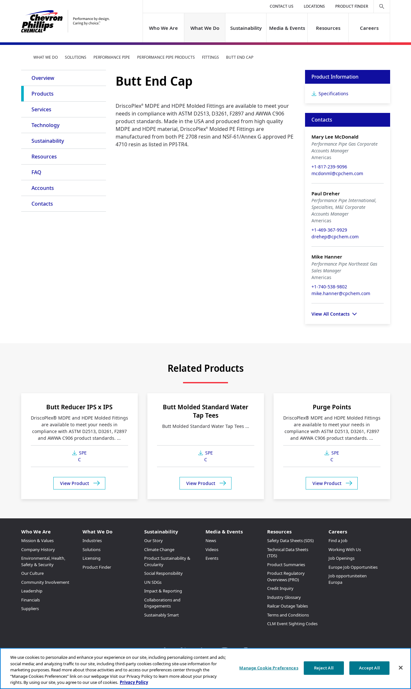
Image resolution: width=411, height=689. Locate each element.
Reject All (324, 668)
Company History (38, 549)
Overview (42, 77)
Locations (314, 6)
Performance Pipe (111, 57)
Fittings (210, 57)
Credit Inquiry (280, 588)
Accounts (42, 187)
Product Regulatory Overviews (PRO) (286, 576)
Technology (45, 125)
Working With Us (344, 549)
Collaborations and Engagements (162, 603)
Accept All (369, 668)
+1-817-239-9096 (329, 167)
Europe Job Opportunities (353, 567)
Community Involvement (45, 582)
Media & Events (287, 28)
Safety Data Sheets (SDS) (290, 540)
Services (41, 109)
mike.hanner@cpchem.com (340, 293)
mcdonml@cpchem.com (337, 173)
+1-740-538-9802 (329, 287)
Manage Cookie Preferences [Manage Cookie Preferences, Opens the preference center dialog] (268, 668)
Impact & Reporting (163, 591)
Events (212, 558)
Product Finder (351, 6)
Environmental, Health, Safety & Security (43, 561)
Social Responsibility (163, 573)
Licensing (92, 558)
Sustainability (245, 28)
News (211, 540)
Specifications (333, 93)
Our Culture (32, 573)
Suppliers (30, 608)
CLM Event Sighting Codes (292, 623)
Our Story (153, 540)
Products (42, 93)
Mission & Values (37, 540)
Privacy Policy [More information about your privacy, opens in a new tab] (134, 682)
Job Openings (341, 558)
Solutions (75, 57)
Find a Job (337, 540)
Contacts (42, 203)
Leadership (31, 591)
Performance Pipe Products (166, 57)
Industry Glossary (284, 597)
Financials (30, 600)
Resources (328, 28)
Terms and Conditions (288, 615)
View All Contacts (330, 314)
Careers (369, 28)
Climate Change (159, 549)
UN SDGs (153, 582)
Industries (92, 540)
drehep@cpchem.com (335, 237)
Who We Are (163, 28)
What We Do (204, 28)
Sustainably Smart (161, 615)
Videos (212, 549)
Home (23, 57)
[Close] (401, 668)
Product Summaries (286, 564)
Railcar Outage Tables (287, 606)
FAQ (36, 172)
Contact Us (281, 6)
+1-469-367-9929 (329, 230)
